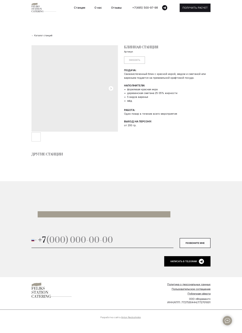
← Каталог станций (41, 35)
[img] (165, 8)
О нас (98, 7)
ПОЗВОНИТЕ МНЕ (195, 243)
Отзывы (116, 7)
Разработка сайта (120, 317)
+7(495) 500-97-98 (145, 7)
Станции (79, 7)
